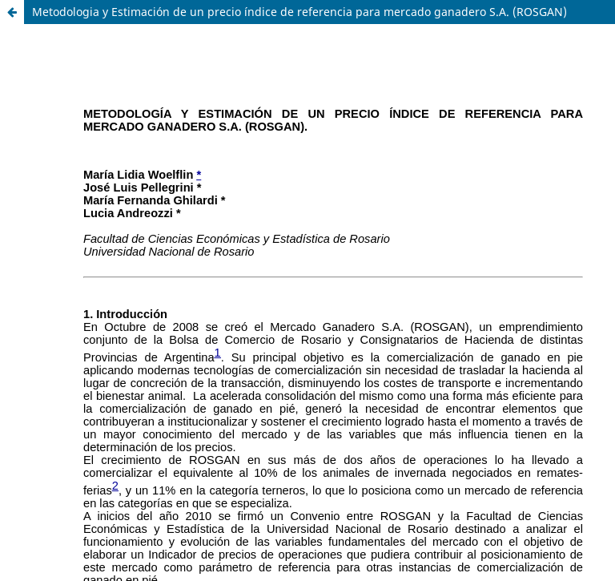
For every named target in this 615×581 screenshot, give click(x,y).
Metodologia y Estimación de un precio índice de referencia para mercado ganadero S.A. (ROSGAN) (299, 11)
